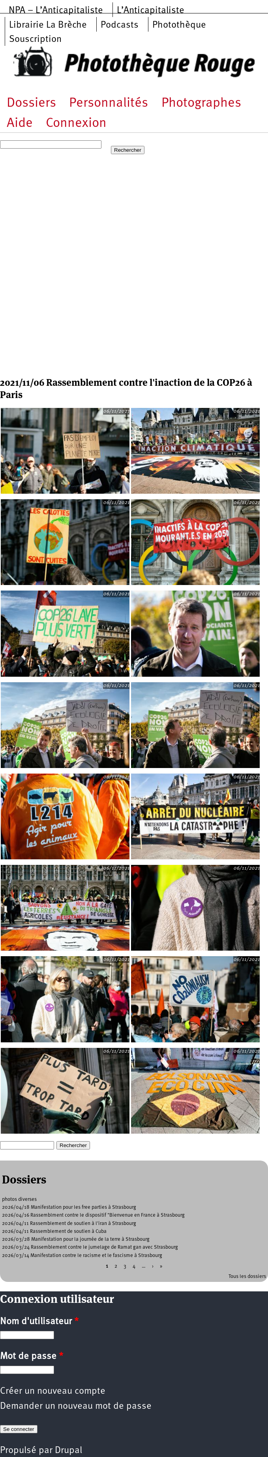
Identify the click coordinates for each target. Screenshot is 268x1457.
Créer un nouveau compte (52, 1391)
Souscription (35, 39)
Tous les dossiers (247, 1276)
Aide (20, 123)
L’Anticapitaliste (150, 10)
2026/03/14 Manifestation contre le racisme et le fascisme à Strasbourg (82, 1255)
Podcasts (120, 25)
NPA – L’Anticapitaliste (56, 10)
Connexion (76, 123)
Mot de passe (31, 1356)
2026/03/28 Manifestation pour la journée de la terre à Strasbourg (76, 1239)
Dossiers (31, 103)
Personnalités (108, 103)
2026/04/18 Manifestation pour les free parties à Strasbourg (69, 1207)
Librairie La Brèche (48, 25)
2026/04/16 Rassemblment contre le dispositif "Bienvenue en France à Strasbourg (93, 1215)
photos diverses (19, 1199)
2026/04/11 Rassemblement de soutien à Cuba (54, 1231)
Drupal (68, 1450)
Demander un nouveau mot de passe (76, 1406)
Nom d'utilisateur (39, 1322)
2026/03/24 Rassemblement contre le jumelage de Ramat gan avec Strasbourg (90, 1247)
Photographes (201, 103)
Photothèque (179, 25)
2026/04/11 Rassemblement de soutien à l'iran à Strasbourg (69, 1223)
